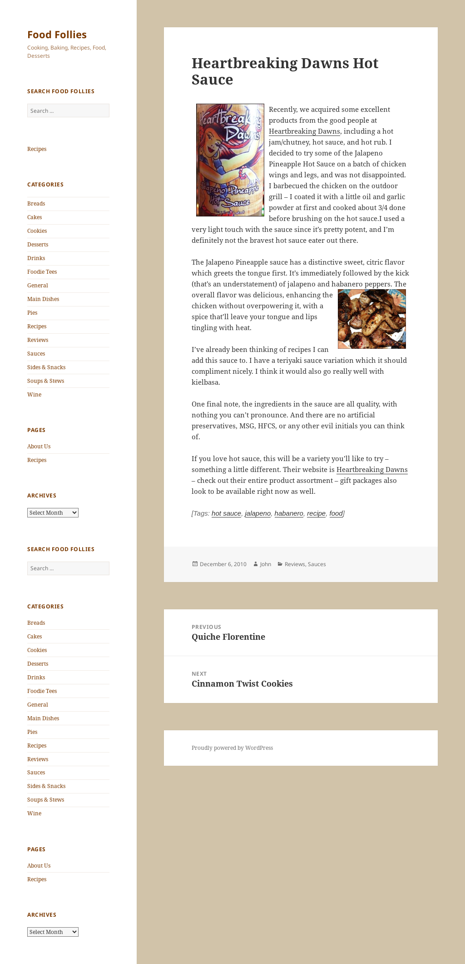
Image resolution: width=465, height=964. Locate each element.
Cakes (34, 217)
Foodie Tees (42, 272)
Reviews (37, 340)
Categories (45, 184)
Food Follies (57, 34)
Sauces (36, 353)
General (37, 285)
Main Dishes (43, 299)
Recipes (36, 149)
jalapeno (258, 513)
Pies (32, 312)
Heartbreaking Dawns (304, 131)
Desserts (37, 244)
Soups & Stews (45, 381)
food (336, 513)
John (265, 564)
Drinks (36, 258)
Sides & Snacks (46, 367)
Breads (36, 203)
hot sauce (226, 513)
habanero (289, 513)
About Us (38, 446)
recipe (316, 513)
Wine (34, 394)
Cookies (37, 231)
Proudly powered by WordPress (232, 748)
